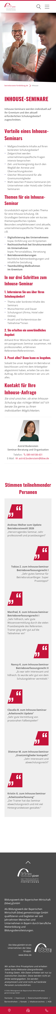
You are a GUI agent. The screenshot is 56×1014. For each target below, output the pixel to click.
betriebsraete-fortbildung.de (16, 85)
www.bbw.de (25, 954)
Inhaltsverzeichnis (37, 1001)
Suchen (38, 6)
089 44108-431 (34, 454)
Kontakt (23, 1001)
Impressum (20, 998)
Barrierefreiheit (10, 1001)
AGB (49, 1001)
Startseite (8, 998)
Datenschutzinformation (38, 998)
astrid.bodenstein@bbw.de (34, 458)
